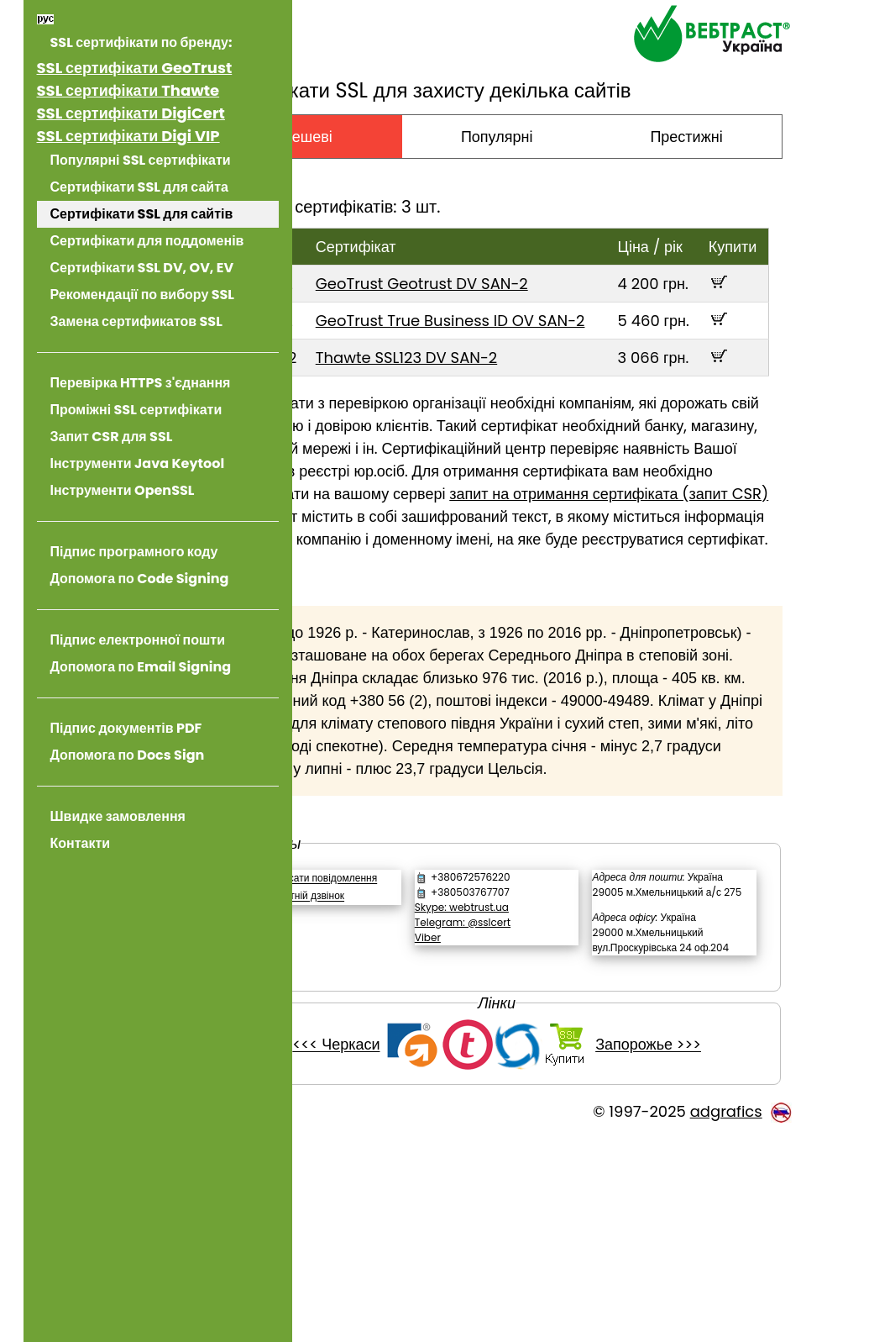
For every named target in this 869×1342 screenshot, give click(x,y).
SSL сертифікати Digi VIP (128, 135)
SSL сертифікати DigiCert (131, 113)
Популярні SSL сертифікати (140, 160)
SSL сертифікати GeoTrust (135, 67)
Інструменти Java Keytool (137, 463)
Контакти (80, 843)
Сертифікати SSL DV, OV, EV (142, 267)
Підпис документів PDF (126, 728)
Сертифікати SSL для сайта (139, 187)
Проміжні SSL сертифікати (136, 409)
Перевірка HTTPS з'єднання (140, 382)
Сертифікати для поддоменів (147, 240)
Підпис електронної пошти (137, 640)
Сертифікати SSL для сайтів (141, 214)
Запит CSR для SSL (111, 436)
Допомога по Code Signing (139, 578)
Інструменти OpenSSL (122, 490)
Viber (496, 1096)
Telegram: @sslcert (530, 1081)
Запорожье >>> (699, 1249)
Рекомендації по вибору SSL (142, 294)
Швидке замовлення (118, 816)
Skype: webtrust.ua (530, 1066)
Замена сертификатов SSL (136, 321)
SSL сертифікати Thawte (128, 90)
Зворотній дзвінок (405, 1070)
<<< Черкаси (387, 1249)
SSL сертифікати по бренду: (141, 42)
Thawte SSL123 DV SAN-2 (503, 402)
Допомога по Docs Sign (127, 755)
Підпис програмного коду (134, 551)
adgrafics (726, 1315)
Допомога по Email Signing (141, 666)
